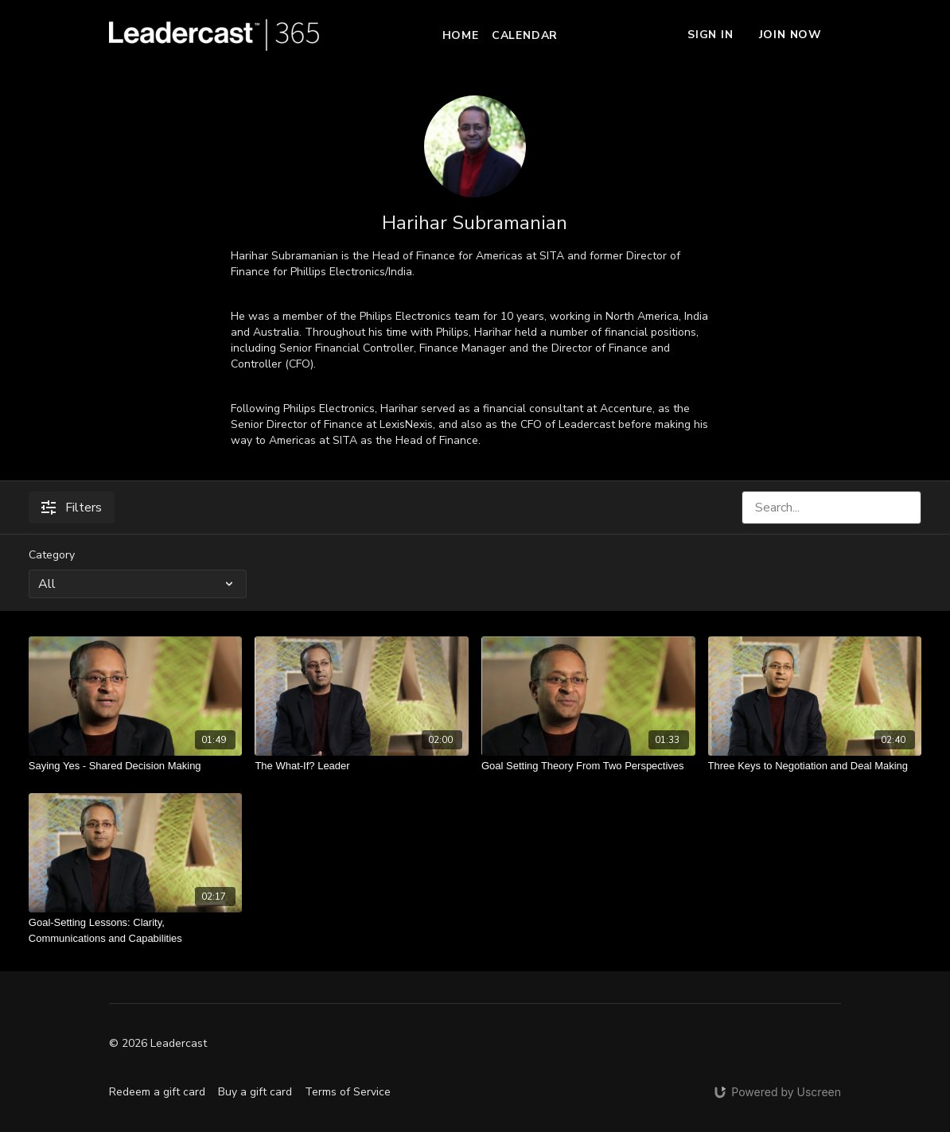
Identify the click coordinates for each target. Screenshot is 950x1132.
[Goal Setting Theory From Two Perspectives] (588, 766)
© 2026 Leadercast (158, 1043)
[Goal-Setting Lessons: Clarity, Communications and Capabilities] (136, 930)
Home (460, 35)
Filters (71, 507)
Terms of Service (348, 1091)
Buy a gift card (255, 1091)
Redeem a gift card (157, 1091)
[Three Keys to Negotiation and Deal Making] (815, 766)
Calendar (525, 35)
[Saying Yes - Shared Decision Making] (136, 766)
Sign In (710, 34)
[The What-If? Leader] (362, 766)
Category (52, 554)
